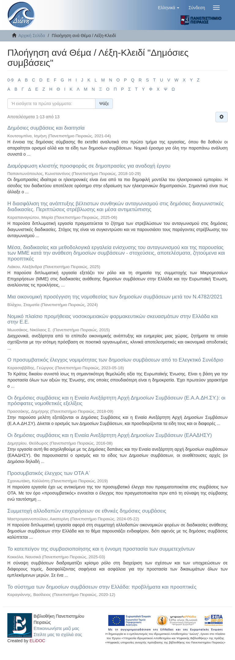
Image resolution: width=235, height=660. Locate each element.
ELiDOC (37, 640)
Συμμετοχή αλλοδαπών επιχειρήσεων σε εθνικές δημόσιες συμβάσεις (86, 511)
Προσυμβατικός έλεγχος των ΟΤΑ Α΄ (48, 473)
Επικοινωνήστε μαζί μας (56, 628)
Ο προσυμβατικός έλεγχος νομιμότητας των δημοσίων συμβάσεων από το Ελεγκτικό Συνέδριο (115, 360)
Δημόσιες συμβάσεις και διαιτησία (46, 128)
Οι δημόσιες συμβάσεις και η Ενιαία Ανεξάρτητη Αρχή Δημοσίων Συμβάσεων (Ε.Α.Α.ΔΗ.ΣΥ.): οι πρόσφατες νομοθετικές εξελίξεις (116, 401)
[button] (168, 7)
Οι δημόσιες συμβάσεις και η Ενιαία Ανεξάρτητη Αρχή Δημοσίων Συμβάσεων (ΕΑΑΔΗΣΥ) (109, 435)
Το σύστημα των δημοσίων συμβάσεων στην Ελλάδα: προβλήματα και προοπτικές (101, 587)
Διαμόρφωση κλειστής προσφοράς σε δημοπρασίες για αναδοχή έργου (88, 166)
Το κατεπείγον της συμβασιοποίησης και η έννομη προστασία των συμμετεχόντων (101, 549)
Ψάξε (104, 103)
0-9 (10, 80)
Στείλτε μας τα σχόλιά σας (58, 634)
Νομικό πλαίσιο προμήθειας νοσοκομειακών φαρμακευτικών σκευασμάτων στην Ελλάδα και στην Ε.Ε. (112, 319)
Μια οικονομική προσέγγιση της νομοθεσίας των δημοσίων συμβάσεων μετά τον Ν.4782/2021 (114, 297)
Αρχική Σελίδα (31, 35)
